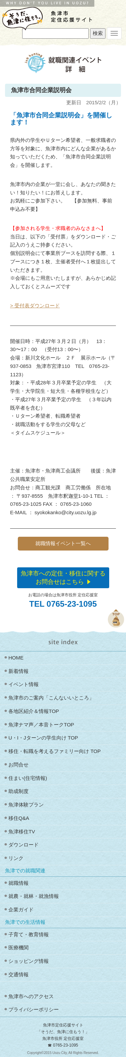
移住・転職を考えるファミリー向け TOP (54, 751)
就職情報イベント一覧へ (63, 543)
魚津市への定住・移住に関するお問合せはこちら (63, 577)
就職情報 (18, 883)
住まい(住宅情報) (27, 778)
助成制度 (18, 791)
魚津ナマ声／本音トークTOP (41, 724)
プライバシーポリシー (33, 1009)
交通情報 (18, 974)
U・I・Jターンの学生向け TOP (43, 738)
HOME (16, 657)
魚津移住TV (21, 831)
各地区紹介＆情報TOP (33, 711)
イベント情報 (23, 684)
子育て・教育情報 (28, 934)
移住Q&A (18, 818)
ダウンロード (23, 844)
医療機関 (18, 947)
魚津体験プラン (26, 804)
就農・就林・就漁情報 (33, 896)
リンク (16, 858)
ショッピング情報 (28, 961)
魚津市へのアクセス (31, 996)
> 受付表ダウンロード (35, 305)
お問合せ (18, 764)
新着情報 (18, 671)
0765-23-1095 (65, 1045)
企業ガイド (21, 909)
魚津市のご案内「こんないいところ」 (51, 698)
